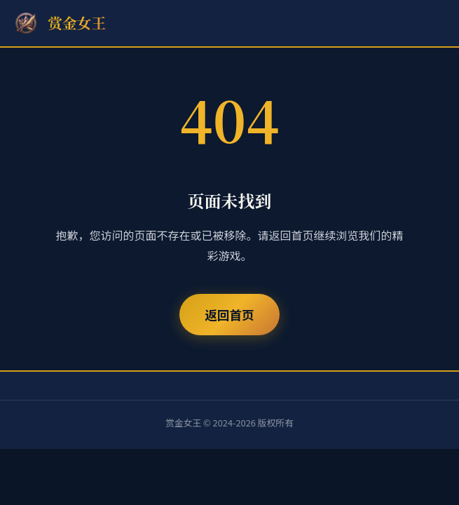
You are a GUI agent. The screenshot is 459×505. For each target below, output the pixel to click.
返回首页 (229, 314)
